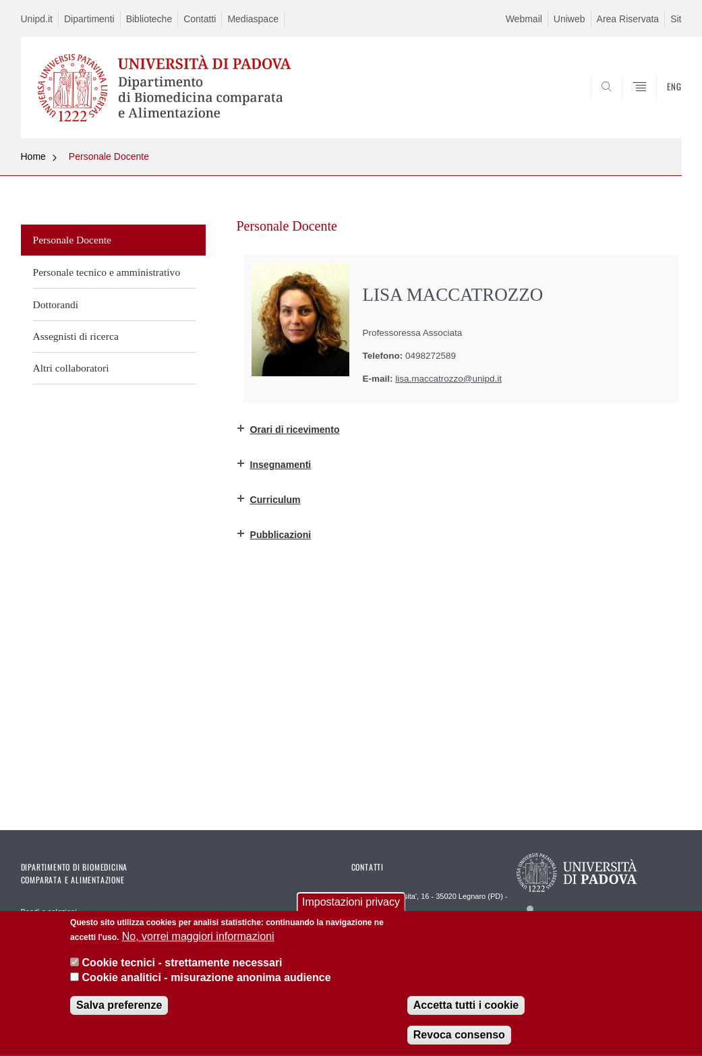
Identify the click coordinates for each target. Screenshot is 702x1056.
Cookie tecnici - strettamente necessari (182, 970)
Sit (675, 18)
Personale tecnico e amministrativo (107, 272)
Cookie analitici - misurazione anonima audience (206, 985)
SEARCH (625, 106)
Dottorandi (56, 304)
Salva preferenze (119, 1013)
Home (33, 156)
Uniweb (569, 18)
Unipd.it (37, 18)
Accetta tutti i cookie (466, 1013)
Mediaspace (253, 18)
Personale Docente (109, 156)
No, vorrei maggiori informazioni (198, 944)
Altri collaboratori (71, 368)
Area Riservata (628, 18)
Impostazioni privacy (351, 910)
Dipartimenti (89, 18)
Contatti (199, 18)
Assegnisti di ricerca (76, 336)
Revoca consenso (459, 1043)
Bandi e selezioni (49, 912)
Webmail (524, 18)
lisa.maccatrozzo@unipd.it (448, 379)
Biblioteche (149, 18)
